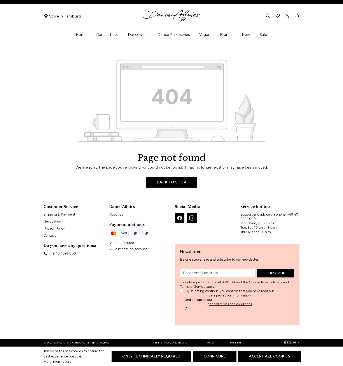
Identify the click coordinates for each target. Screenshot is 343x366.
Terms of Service (192, 287)
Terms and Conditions (170, 342)
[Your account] (287, 16)
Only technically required (151, 356)
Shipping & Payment (59, 214)
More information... (58, 362)
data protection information (229, 295)
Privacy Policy (54, 228)
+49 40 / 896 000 (62, 253)
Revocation (52, 221)
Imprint (235, 342)
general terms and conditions (229, 304)
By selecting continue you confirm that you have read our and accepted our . (229, 299)
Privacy (208, 342)
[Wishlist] (277, 16)
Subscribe (275, 273)
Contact (50, 235)
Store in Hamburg (65, 16)
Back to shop (171, 182)
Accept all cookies (269, 356)
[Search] (268, 16)
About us (116, 214)
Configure (215, 356)
